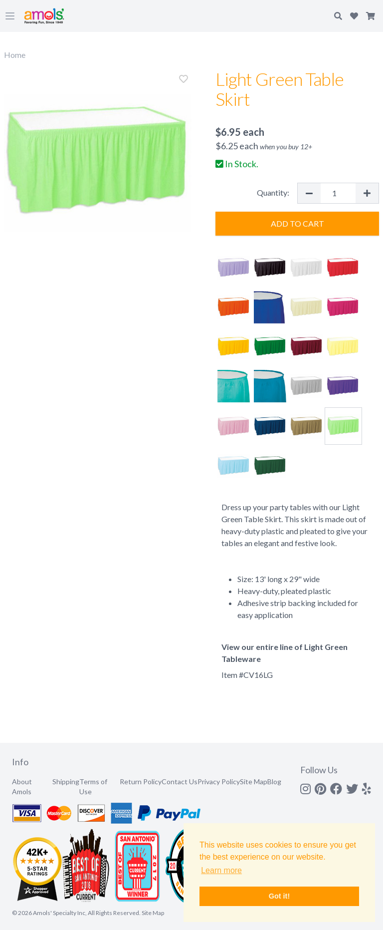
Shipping (65, 781)
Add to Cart (297, 223)
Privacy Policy (218, 781)
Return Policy (141, 781)
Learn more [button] (221, 870)
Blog (274, 781)
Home (14, 54)
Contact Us (179, 781)
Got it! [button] (279, 896)
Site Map (253, 781)
